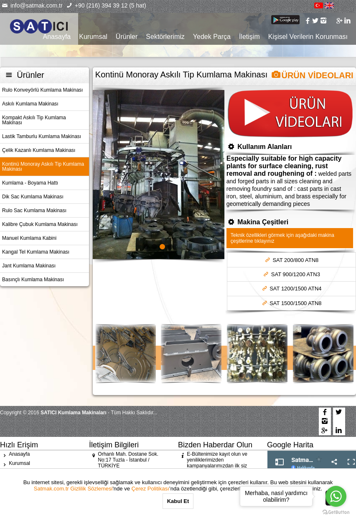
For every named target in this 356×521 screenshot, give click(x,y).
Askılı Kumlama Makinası (30, 104)
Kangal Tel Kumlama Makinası (35, 252)
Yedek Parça (212, 36)
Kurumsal (93, 36)
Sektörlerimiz (165, 36)
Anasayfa (15, 455)
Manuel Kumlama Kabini (29, 238)
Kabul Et (178, 501)
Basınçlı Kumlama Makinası (33, 279)
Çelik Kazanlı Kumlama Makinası (38, 150)
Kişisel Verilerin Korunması (308, 36)
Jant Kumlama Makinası (29, 266)
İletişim (249, 36)
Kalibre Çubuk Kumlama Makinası (40, 224)
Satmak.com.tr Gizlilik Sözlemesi (73, 488)
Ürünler (126, 36)
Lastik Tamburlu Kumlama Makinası (41, 136)
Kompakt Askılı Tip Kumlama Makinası (34, 120)
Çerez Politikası (150, 488)
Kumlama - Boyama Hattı (30, 183)
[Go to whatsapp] (335, 496)
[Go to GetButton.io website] (336, 512)
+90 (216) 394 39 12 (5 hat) (106, 5)
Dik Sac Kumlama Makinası (33, 197)
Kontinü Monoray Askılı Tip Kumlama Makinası (43, 166)
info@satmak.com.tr (32, 5)
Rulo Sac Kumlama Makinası (34, 210)
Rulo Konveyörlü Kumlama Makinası (42, 90)
